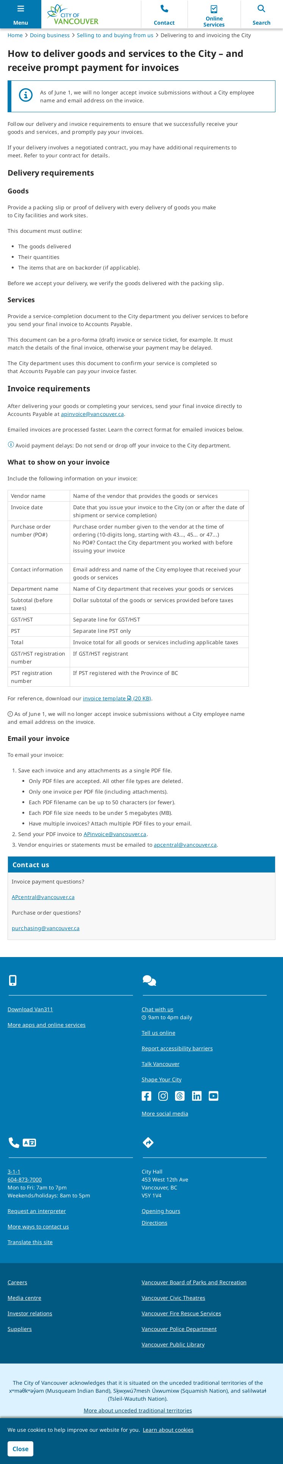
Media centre (24, 1297)
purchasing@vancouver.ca (46, 928)
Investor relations (30, 1313)
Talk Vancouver (161, 1063)
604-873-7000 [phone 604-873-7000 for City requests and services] (25, 1179)
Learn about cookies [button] (168, 1429)
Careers (17, 1282)
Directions (154, 1222)
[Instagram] (163, 1096)
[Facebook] (146, 1096)
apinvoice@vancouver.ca (92, 413)
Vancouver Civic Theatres (173, 1297)
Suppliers (20, 1328)
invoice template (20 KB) (117, 698)
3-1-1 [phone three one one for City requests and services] (14, 1171)
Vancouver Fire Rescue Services (181, 1313)
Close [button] (20, 1449)
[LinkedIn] (197, 1096)
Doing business (50, 35)
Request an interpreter (37, 1211)
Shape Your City (161, 1079)
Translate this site (30, 1242)
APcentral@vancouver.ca (43, 897)
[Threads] (179, 1096)
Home (15, 35)
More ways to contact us (38, 1226)
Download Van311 (30, 1009)
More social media (165, 1113)
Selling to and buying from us (115, 35)
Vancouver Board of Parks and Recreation (194, 1282)
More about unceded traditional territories (138, 1410)
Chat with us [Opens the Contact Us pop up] (158, 1009)
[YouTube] (213, 1096)
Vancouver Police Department (179, 1328)
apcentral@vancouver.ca (185, 844)
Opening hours (161, 1211)
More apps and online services (47, 1024)
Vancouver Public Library (173, 1344)
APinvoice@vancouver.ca (115, 834)
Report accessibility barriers (177, 1048)
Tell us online (158, 1032)
